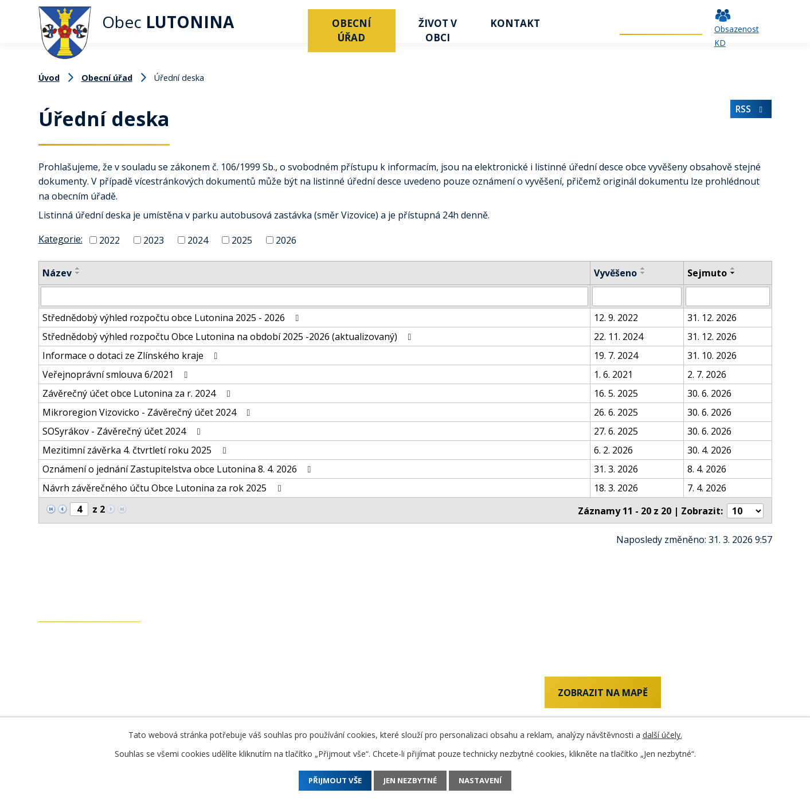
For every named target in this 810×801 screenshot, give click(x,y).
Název (57, 273)
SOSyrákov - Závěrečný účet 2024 (123, 431)
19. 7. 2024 (616, 355)
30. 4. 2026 (709, 450)
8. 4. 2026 (706, 469)
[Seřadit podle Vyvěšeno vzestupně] (643, 268)
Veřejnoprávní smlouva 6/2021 (117, 374)
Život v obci (437, 30)
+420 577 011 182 (75, 714)
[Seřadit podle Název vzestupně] (78, 268)
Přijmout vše (326, 780)
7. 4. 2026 (706, 488)
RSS (750, 112)
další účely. (662, 734)
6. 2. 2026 (613, 450)
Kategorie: (60, 239)
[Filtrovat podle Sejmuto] (728, 296)
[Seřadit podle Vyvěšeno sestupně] (643, 273)
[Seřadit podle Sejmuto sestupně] (733, 273)
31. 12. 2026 (712, 317)
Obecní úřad (351, 30)
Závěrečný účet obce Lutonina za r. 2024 (138, 393)
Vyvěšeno (615, 273)
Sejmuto (707, 273)
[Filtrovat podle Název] (315, 296)
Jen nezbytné (410, 780)
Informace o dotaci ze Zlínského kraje (132, 355)
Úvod (293, 23)
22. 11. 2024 (618, 336)
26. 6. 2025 (616, 412)
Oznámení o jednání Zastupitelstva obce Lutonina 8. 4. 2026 (178, 469)
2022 (109, 240)
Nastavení (489, 780)
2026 (286, 240)
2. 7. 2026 (706, 374)
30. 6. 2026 (709, 393)
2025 (242, 240)
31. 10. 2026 (712, 355)
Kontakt (515, 23)
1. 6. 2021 (613, 374)
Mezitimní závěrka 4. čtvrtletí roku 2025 (136, 450)
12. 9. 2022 (616, 317)
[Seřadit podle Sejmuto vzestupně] (733, 268)
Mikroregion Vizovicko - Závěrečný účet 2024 (148, 412)
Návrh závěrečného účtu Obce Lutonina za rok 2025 (163, 488)
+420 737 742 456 (75, 694)
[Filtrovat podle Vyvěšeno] (636, 296)
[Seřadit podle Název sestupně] (78, 273)
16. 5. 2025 (616, 393)
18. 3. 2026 (616, 488)
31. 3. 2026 (616, 469)
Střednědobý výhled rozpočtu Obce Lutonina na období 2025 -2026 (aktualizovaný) (229, 336)
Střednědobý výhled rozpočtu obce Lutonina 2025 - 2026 (172, 317)
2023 (153, 240)
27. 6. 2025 (616, 431)
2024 (197, 240)
